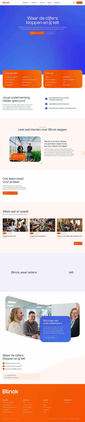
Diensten (5, 400)
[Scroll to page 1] (41, 163)
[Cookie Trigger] (77, 418)
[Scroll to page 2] (42, 163)
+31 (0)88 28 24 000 (11, 375)
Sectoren (26, 400)
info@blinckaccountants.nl (12, 377)
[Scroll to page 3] (44, 163)
